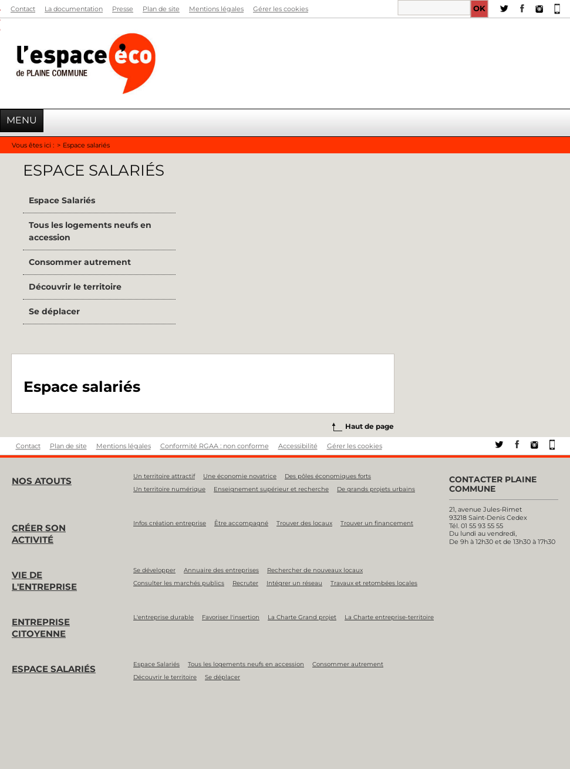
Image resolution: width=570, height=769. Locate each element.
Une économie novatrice (239, 476)
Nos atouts (42, 480)
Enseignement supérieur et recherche (271, 489)
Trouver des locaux (304, 523)
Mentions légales (216, 9)
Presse (122, 9)
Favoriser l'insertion (230, 617)
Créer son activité (39, 533)
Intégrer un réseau (294, 583)
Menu (21, 120)
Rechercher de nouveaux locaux (315, 570)
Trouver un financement (376, 523)
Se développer (154, 570)
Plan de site (161, 9)
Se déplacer (54, 311)
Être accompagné (241, 523)
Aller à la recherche (0, 24)
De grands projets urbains (376, 489)
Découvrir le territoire (75, 286)
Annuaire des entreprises (221, 570)
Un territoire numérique (169, 489)
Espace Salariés (62, 200)
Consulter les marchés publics (178, 583)
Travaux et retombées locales (373, 583)
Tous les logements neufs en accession (90, 231)
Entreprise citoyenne (41, 627)
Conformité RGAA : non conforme (214, 446)
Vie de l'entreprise (44, 580)
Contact (23, 9)
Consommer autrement (80, 262)
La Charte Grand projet (302, 617)
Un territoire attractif (164, 476)
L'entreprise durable (163, 617)
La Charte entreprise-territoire (389, 617)
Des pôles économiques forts (328, 476)
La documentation (74, 9)
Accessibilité (298, 446)
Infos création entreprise (169, 523)
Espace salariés (54, 668)
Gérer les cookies (280, 9)
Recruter (245, 583)
